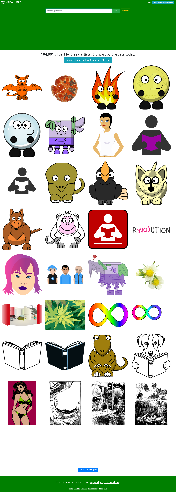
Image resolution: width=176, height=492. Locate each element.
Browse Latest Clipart (88, 470)
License (84, 489)
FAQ (71, 489)
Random (125, 11)
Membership (93, 489)
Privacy (77, 489)
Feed (101, 489)
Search (116, 11)
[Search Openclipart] (79, 11)
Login (149, 2)
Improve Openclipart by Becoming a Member (88, 60)
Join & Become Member (163, 2)
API (105, 489)
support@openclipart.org (105, 482)
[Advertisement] (88, 31)
